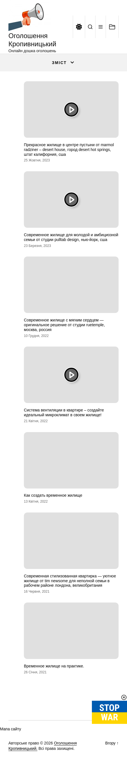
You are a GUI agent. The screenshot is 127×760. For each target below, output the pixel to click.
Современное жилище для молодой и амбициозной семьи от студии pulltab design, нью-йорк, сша (71, 237)
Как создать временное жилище (53, 495)
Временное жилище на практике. (54, 666)
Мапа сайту (10, 729)
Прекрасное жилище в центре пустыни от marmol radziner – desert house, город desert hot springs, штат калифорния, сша (69, 150)
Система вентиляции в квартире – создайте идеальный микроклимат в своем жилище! (64, 412)
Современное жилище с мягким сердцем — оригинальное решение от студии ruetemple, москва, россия (64, 325)
